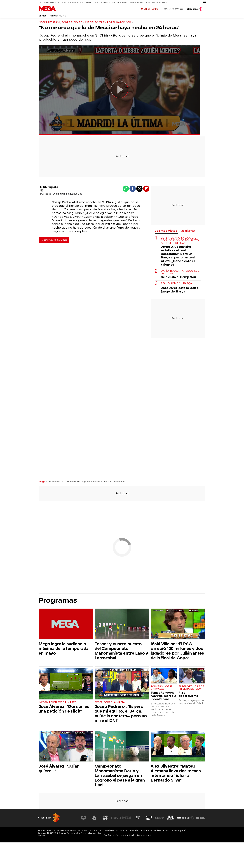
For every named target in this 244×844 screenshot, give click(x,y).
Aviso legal (108, 832)
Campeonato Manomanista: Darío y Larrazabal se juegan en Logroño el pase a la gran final (120, 777)
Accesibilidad (144, 837)
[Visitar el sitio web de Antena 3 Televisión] (84, 819)
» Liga (104, 483)
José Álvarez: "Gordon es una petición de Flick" (64, 710)
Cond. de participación (175, 832)
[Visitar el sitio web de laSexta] (94, 819)
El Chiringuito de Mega (54, 241)
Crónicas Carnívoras (117, 2)
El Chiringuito (85, 2)
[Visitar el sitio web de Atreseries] (138, 819)
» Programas (53, 483)
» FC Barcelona (116, 483)
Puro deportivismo (188, 695)
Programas (58, 17)
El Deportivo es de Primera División (191, 689)
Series (43, 17)
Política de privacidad (127, 832)
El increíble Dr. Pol (52, 2)
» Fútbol (95, 483)
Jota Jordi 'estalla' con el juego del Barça (180, 291)
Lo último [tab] (187, 232)
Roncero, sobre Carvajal (161, 689)
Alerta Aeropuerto (70, 2)
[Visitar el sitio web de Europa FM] (159, 819)
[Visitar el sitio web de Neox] (105, 819)
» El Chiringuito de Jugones (75, 483)
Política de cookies (151, 832)
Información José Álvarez (57, 704)
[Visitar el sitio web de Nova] (116, 819)
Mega (42, 483)
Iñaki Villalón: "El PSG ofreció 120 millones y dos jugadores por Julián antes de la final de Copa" (177, 652)
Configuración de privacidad (119, 837)
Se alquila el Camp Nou (178, 278)
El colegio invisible (137, 2)
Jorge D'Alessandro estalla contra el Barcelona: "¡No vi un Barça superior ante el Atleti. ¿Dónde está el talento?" (178, 257)
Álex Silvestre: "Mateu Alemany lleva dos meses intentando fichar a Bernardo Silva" (176, 774)
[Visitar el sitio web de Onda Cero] (149, 819)
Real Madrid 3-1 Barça (176, 285)
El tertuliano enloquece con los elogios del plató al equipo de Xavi (180, 242)
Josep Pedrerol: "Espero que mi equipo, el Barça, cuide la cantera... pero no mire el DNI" (121, 715)
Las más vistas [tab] (166, 232)
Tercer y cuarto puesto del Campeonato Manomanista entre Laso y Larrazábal (121, 652)
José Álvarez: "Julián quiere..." (59, 770)
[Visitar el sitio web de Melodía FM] (170, 819)
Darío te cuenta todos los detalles (180, 273)
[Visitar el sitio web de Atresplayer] (186, 819)
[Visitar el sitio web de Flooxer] (200, 819)
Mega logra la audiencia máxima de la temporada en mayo (64, 650)
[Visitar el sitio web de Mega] (127, 819)
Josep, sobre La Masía (110, 704)
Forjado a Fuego (100, 2)
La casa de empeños (155, 2)
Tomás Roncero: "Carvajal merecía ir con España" (163, 697)
